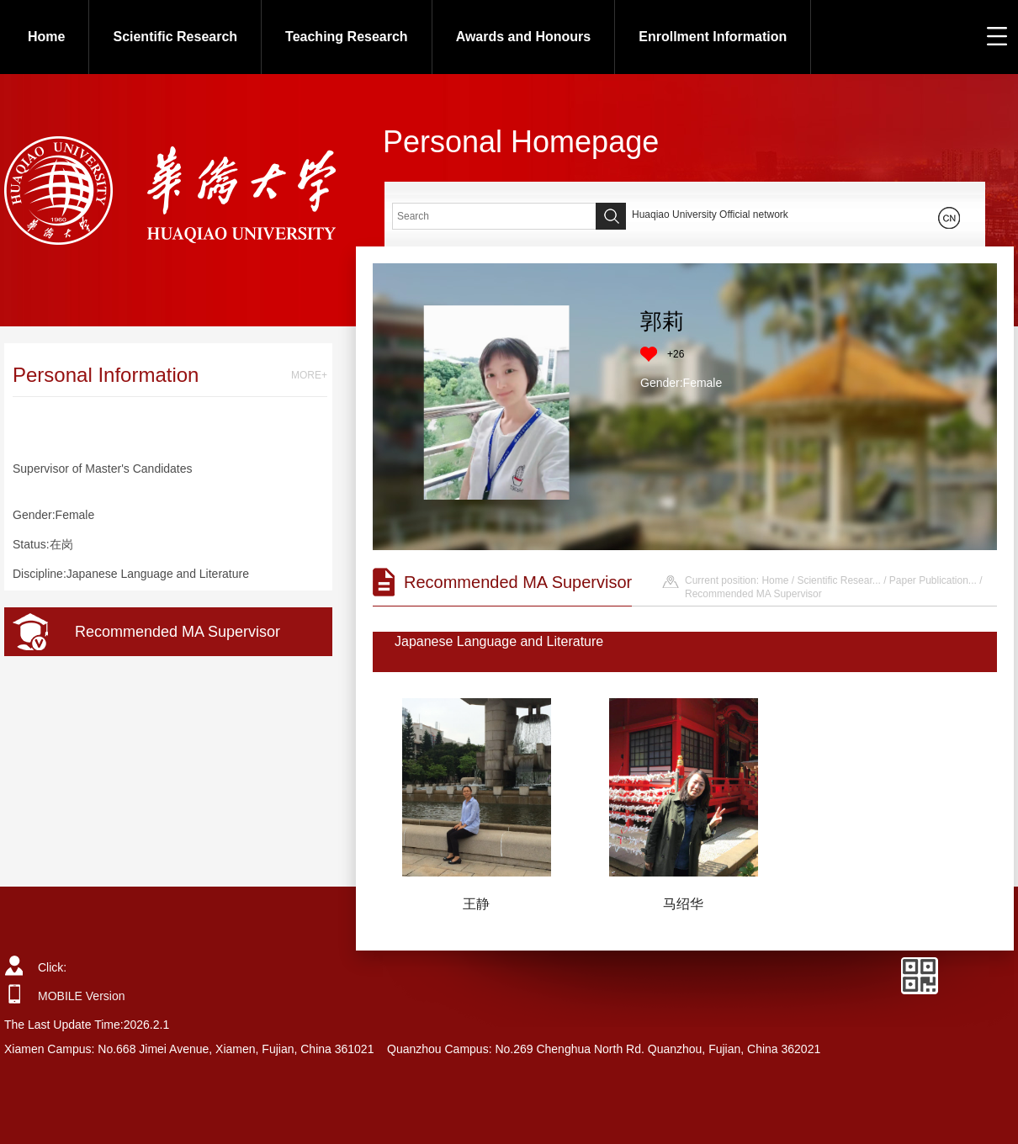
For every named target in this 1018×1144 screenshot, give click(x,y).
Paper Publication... (933, 580)
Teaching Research (346, 36)
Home (46, 36)
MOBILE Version (81, 996)
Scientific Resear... (838, 580)
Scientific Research (175, 36)
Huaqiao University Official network (710, 214)
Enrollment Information (713, 36)
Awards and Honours (523, 36)
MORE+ (309, 375)
